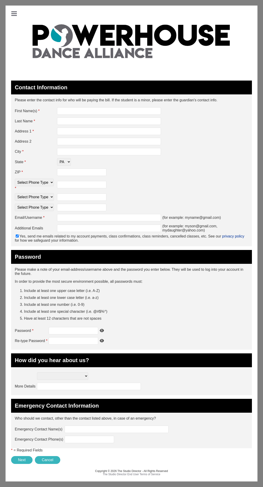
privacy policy (233, 236)
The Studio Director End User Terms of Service (131, 474)
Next (22, 460)
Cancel (47, 460)
